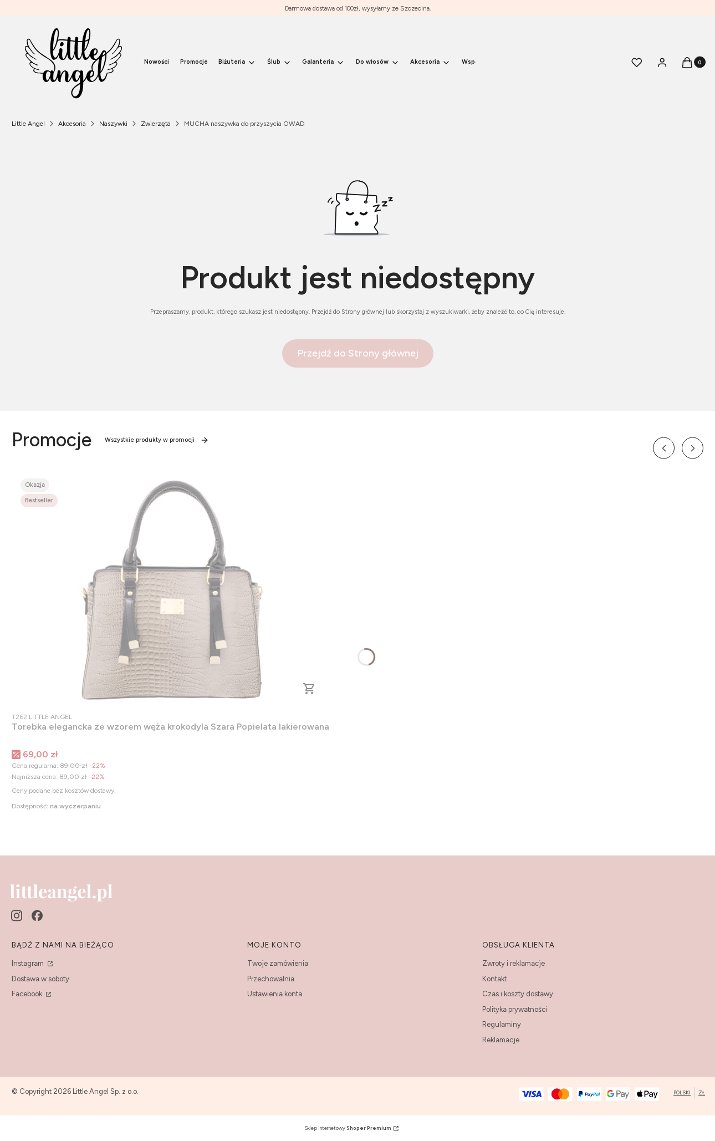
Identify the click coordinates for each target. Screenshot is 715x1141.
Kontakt (494, 979)
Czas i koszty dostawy (517, 994)
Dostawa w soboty (40, 979)
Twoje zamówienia (277, 963)
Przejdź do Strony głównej (357, 353)
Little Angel (28, 124)
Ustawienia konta (274, 994)
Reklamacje (500, 1040)
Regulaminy (501, 1024)
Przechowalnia (270, 979)
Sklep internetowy (347, 1128)
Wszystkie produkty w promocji (157, 440)
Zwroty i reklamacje (513, 963)
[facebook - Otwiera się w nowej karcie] (37, 916)
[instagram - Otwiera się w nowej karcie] (16, 916)
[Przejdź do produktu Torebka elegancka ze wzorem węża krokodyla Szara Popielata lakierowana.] (170, 589)
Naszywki (113, 124)
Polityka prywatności (514, 1009)
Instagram (28, 963)
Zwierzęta (156, 124)
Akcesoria (72, 124)
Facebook (28, 994)
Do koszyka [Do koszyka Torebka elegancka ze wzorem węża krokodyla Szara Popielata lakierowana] (309, 689)
